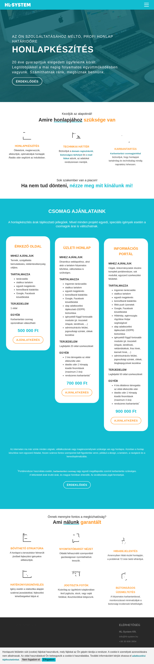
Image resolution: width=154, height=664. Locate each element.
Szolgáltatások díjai (17, 646)
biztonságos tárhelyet (74, 178)
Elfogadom (49, 659)
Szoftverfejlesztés (16, 631)
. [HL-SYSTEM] (18, 4)
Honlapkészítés (15, 641)
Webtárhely (50, 636)
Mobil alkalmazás (16, 636)
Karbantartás (51, 646)
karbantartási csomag (70, 479)
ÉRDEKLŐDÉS (27, 81)
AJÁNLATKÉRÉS (28, 318)
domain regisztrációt (79, 176)
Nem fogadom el (31, 659)
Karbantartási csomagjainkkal (125, 181)
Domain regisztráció (55, 631)
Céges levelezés (53, 641)
